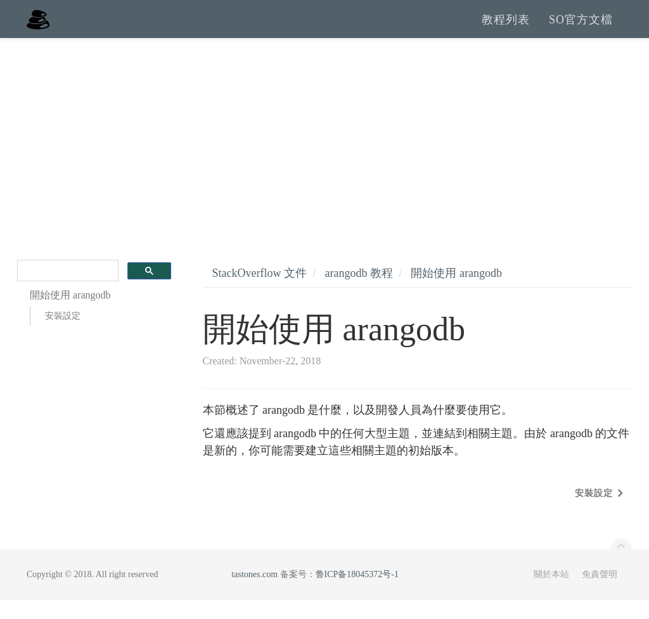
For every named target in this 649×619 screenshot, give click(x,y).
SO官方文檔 (581, 28)
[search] (66, 290)
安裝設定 (62, 335)
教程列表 (506, 28)
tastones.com (254, 593)
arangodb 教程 (358, 292)
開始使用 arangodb (456, 292)
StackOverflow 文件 (259, 292)
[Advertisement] (324, 152)
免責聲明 (599, 593)
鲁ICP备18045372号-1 (357, 593)
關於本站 (551, 593)
